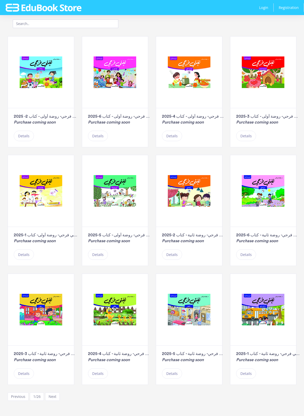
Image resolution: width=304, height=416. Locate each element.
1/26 (37, 396)
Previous (18, 396)
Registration (289, 7)
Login (263, 7)
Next (52, 396)
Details (24, 135)
